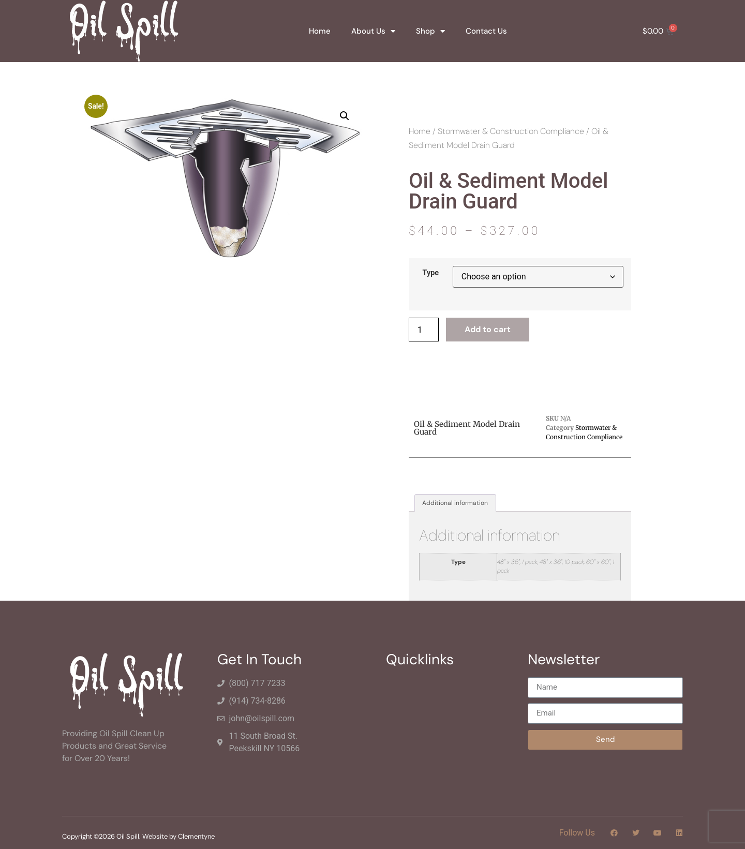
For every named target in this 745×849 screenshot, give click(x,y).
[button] (344, 116)
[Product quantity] (424, 329)
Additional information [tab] (455, 503)
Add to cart (488, 329)
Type (431, 273)
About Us (373, 31)
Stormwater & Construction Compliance (511, 131)
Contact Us (486, 31)
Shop (430, 31)
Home (320, 31)
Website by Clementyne (178, 836)
